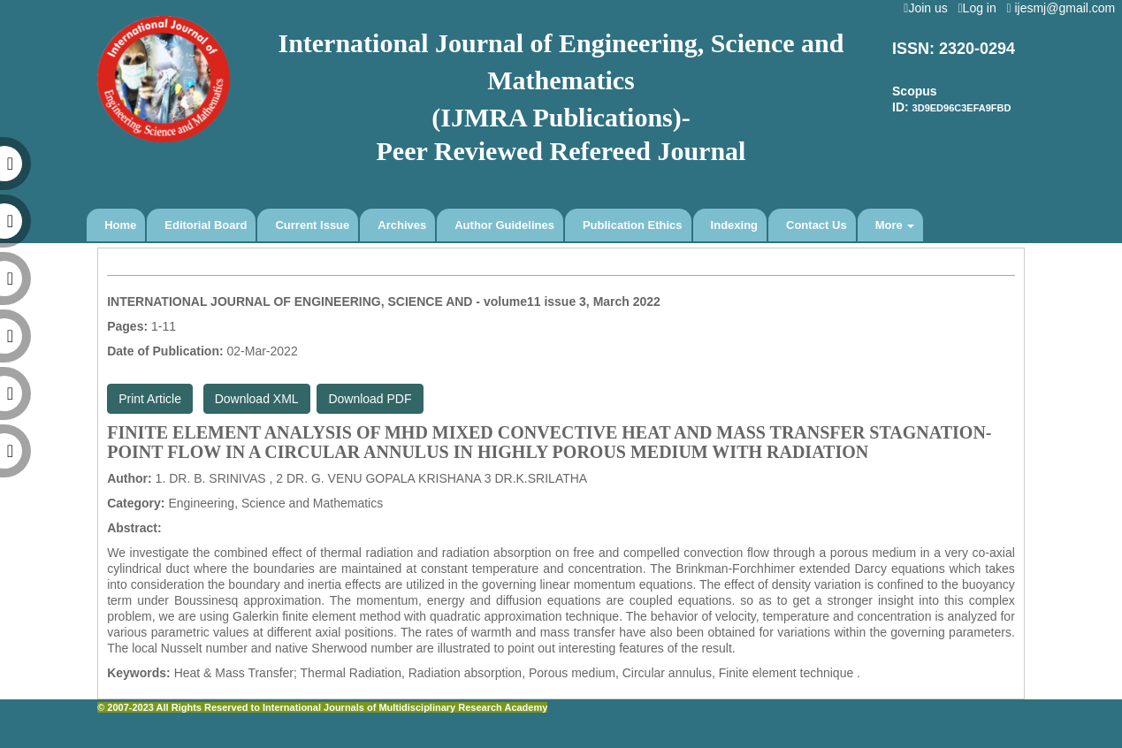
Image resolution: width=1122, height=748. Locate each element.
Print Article (149, 399)
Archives (402, 225)
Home (120, 225)
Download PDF (369, 399)
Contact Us (816, 225)
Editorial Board (205, 225)
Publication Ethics (633, 225)
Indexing (734, 225)
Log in (980, 8)
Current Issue (312, 225)
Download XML (257, 399)
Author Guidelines (504, 225)
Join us (929, 8)
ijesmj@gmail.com (1064, 8)
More (895, 225)
